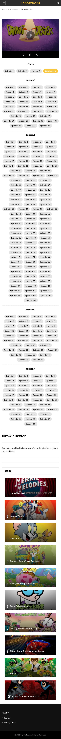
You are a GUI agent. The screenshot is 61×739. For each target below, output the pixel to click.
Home (4, 9)
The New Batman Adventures (24, 696)
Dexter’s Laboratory (20, 606)
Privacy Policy (10, 722)
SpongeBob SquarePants (22, 583)
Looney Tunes (17, 516)
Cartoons (14, 9)
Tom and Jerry (17, 538)
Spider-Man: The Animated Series (27, 651)
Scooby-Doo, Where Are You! (24, 561)
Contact (7, 718)
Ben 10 (13, 673)
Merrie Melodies (18, 493)
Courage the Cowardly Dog (24, 628)
